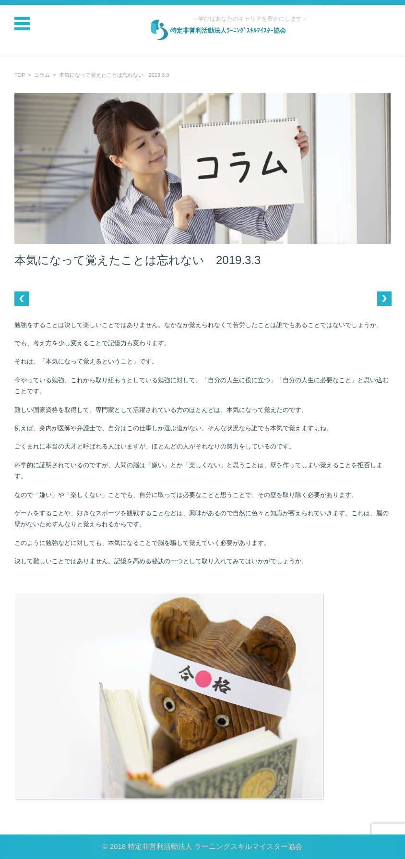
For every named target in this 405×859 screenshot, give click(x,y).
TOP (19, 75)
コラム (42, 75)
